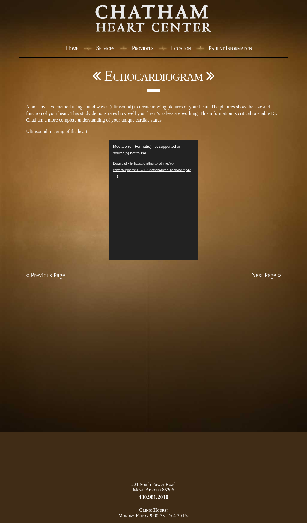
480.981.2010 (153, 497)
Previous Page (45, 275)
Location (181, 48)
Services (105, 48)
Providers (142, 48)
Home (72, 48)
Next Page (266, 275)
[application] (153, 200)
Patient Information (230, 48)
